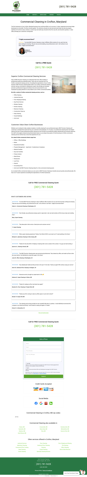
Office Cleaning (65, 445)
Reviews (52, 14)
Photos (59, 14)
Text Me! (28, 361)
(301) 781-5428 (67, 6)
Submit (43, 375)
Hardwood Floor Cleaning (43, 443)
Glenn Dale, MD (43, 427)
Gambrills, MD (22, 427)
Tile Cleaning (65, 443)
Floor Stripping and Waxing (65, 441)
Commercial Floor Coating (22, 445)
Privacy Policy (35, 371)
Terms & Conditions (43, 371)
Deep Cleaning (21, 447)
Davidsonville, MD (65, 425)
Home (27, 14)
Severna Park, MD (65, 429)
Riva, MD (43, 429)
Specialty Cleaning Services (43, 450)
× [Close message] (78, 472)
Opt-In (28, 366)
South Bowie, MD (22, 431)
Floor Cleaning (43, 441)
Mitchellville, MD (65, 427)
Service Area (43, 14)
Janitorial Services (22, 441)
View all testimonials (43, 311)
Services (35, 15)
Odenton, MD (22, 429)
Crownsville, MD (43, 425)
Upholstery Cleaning (22, 443)
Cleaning (43, 445)
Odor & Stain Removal (65, 447)
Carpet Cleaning (43, 447)
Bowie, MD (22, 425)
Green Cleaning (22, 450)
